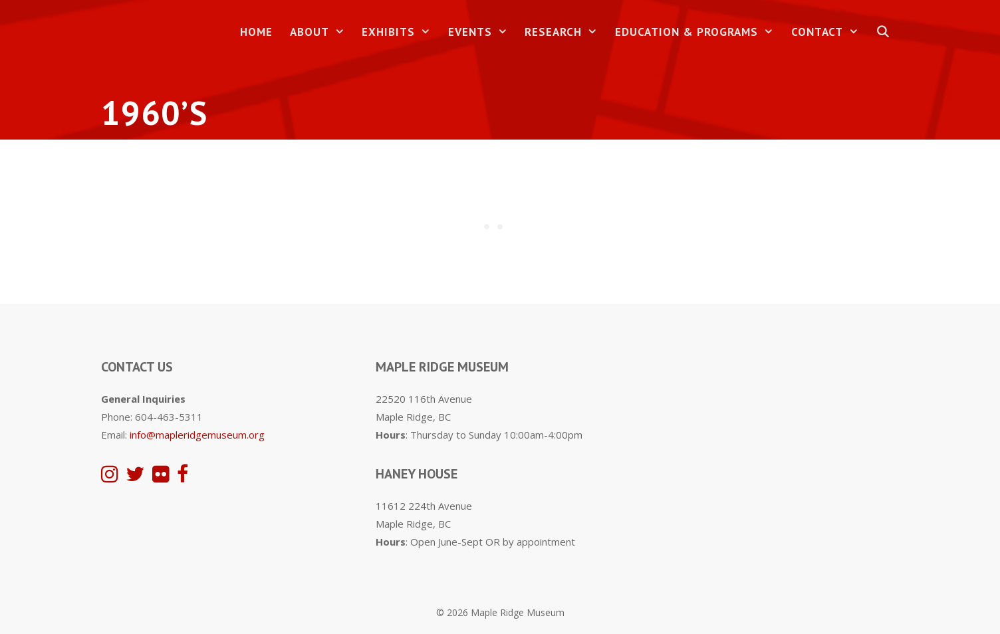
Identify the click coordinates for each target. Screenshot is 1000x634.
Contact (829, 32)
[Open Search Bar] (883, 32)
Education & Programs (699, 32)
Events (482, 32)
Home (256, 32)
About (322, 32)
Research (565, 32)
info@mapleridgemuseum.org (197, 434)
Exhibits (400, 32)
